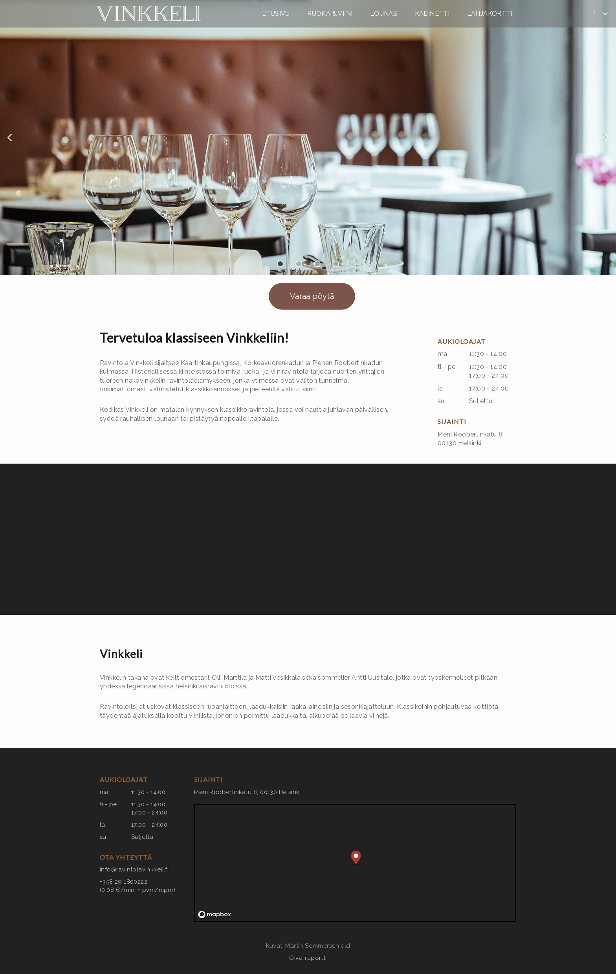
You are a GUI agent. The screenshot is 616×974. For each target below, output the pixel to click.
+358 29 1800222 (123, 881)
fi (601, 13)
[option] (308, 137)
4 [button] (335, 263)
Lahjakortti (489, 13)
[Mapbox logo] (214, 914)
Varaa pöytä (312, 296)
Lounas (383, 13)
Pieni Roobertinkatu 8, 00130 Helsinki (247, 792)
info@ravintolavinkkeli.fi (134, 869)
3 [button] (317, 263)
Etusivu (276, 13)
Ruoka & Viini (329, 13)
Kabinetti (432, 13)
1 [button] (280, 263)
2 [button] (298, 263)
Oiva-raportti (307, 957)
